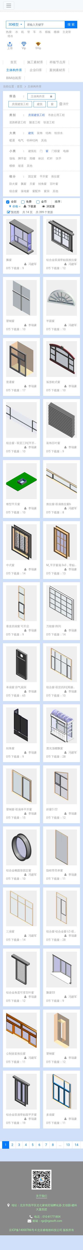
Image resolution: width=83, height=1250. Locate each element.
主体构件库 (14, 70)
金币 (44, 201)
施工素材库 (35, 62)
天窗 (32, 183)
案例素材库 (57, 70)
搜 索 (71, 24)
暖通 (12, 140)
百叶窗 (54, 183)
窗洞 (46, 191)
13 (68, 1145)
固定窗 (32, 176)
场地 (12, 158)
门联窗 (56, 151)
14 (76, 1145)
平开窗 (44, 176)
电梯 (66, 151)
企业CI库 (36, 70)
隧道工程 (34, 122)
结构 (48, 133)
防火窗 (13, 183)
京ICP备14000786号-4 (22, 1230)
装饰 (39, 133)
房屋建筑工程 (36, 115)
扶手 (58, 158)
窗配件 (36, 191)
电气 (21, 140)
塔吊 (10, 36)
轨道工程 (49, 122)
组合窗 (13, 191)
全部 (13, 201)
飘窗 (23, 183)
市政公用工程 (56, 115)
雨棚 (32, 158)
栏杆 (50, 158)
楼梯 (56, 31)
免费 (29, 201)
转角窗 (42, 183)
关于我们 (41, 1195)
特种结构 (32, 140)
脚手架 (22, 158)
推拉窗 (55, 176)
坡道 (21, 165)
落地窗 (25, 191)
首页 (13, 62)
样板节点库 (58, 62)
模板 (48, 31)
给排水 (58, 133)
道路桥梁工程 (17, 122)
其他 (44, 140)
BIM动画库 (13, 78)
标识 (41, 158)
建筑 (31, 133)
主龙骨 (67, 31)
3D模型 (14, 24)
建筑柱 (32, 151)
